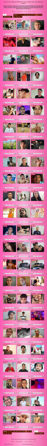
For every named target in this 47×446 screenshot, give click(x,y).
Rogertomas (5, 412)
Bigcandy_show (34, 19)
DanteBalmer (19, 173)
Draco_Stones (19, 104)
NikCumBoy (5, 19)
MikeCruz (4, 87)
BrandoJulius (5, 173)
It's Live (25, 11)
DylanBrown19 (19, 378)
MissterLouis (5, 258)
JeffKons (32, 309)
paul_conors (33, 138)
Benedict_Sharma (6, 53)
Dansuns (32, 104)
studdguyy (33, 207)
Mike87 (18, 275)
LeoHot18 (5, 122)
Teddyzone (33, 378)
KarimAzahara (5, 361)
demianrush (19, 412)
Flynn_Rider (5, 104)
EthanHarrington (34, 87)
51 (29, 14)
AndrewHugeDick (20, 241)
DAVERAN (33, 361)
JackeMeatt (33, 70)
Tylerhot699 (5, 156)
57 (14, 16)
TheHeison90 (19, 361)
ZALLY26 (32, 275)
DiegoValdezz (33, 395)
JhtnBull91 (19, 344)
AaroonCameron (34, 241)
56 (41, 14)
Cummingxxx (33, 36)
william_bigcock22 (6, 293)
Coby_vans (19, 122)
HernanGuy (33, 224)
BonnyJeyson (33, 412)
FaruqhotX (19, 138)
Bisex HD (29, 11)
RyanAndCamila (6, 309)
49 (14, 431)
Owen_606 (19, 395)
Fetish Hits (32, 444)
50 (27, 14)
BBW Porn (14, 11)
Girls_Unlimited (6, 241)
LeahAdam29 (5, 378)
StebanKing (19, 309)
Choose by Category (8, 16)
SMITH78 (4, 190)
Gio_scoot (19, 19)
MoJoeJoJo (5, 327)
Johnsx (4, 275)
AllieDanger (5, 36)
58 (16, 16)
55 (38, 14)
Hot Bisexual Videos (20, 11)
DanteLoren (19, 70)
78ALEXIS (5, 395)
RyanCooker (33, 293)
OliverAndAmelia (34, 156)
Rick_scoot (33, 53)
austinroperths (34, 344)
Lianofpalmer (5, 224)
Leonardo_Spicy (20, 87)
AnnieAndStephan (6, 344)
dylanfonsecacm (6, 70)
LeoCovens (33, 327)
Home (5, 14)
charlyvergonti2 (20, 327)
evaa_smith (33, 190)
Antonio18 (33, 258)
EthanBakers (19, 207)
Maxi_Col (4, 138)
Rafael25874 (19, 224)
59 (19, 16)
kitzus (18, 190)
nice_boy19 (19, 293)
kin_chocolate (33, 173)
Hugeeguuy (5, 207)
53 (34, 14)
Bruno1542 (19, 258)
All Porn (33, 11)
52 (31, 14)
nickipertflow (19, 156)
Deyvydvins (19, 53)
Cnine (18, 36)
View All (15, 14)
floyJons (32, 122)
